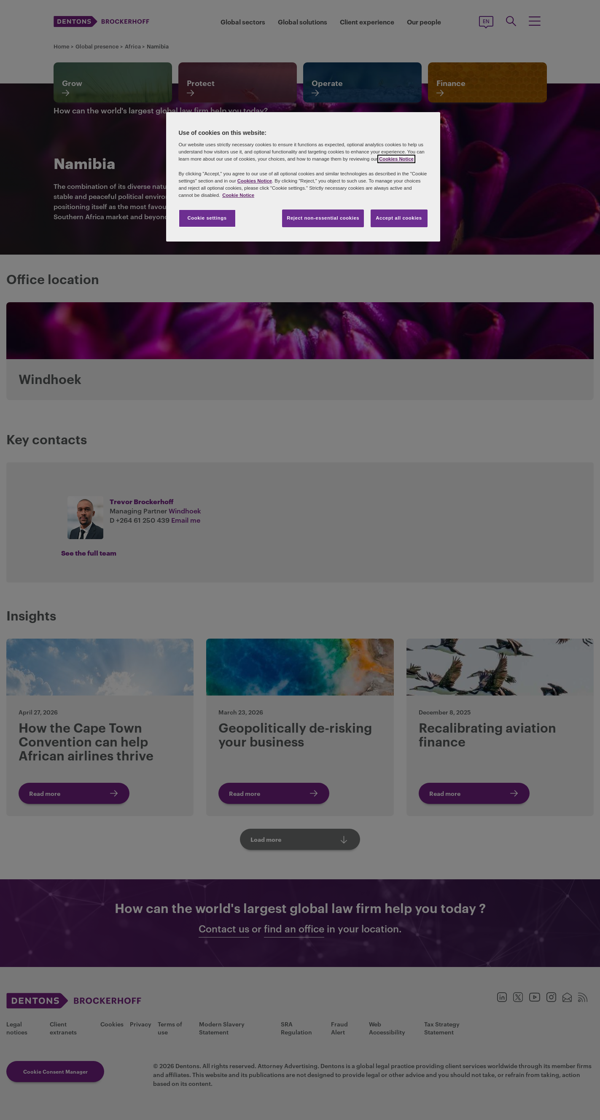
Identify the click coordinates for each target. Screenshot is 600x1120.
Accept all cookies (399, 217)
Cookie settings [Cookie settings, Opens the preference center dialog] (206, 217)
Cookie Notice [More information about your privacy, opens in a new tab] (238, 195)
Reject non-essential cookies (323, 217)
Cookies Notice (396, 158)
